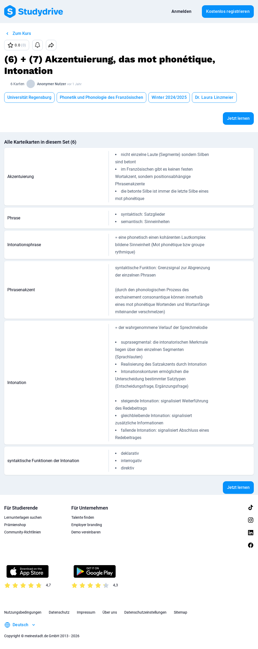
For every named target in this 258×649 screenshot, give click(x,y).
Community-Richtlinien (22, 532)
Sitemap (180, 612)
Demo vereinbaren (86, 532)
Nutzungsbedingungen (22, 612)
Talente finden (82, 517)
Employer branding (86, 525)
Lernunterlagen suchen (23, 517)
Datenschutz (59, 612)
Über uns (110, 612)
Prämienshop (15, 525)
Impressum (86, 612)
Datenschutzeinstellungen (145, 612)
